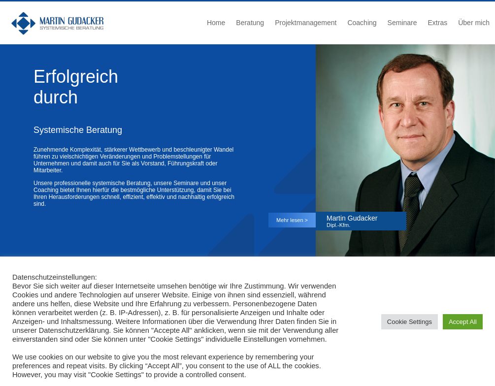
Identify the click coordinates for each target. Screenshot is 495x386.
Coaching (361, 23)
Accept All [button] (463, 321)
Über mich (474, 23)
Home (216, 23)
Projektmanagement (305, 23)
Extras (438, 23)
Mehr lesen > (292, 220)
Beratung (250, 23)
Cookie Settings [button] (409, 321)
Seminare (402, 23)
